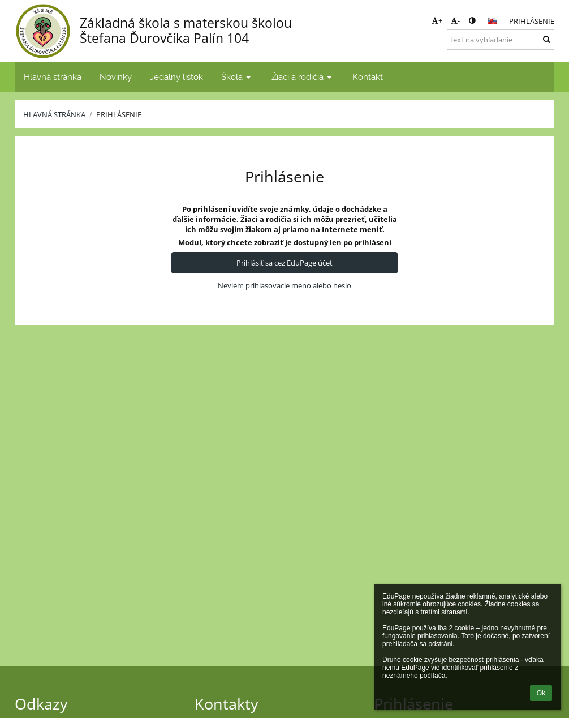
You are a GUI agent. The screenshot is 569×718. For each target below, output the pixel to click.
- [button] (455, 20)
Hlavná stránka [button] (52, 77)
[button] (492, 21)
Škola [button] (237, 77)
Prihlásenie (531, 21)
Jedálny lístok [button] (176, 77)
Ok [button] (541, 693)
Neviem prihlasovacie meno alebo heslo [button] (284, 285)
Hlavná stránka (54, 114)
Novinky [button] (116, 77)
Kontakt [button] (367, 77)
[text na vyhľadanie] (500, 39)
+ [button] (437, 20)
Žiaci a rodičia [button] (302, 77)
